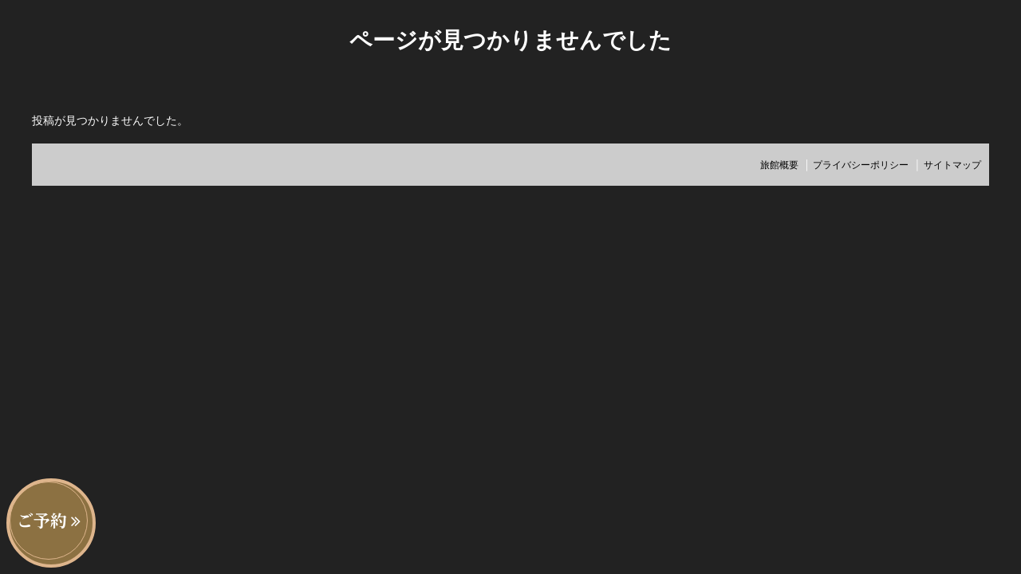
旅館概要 (779, 164)
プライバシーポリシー (861, 164)
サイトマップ (952, 164)
